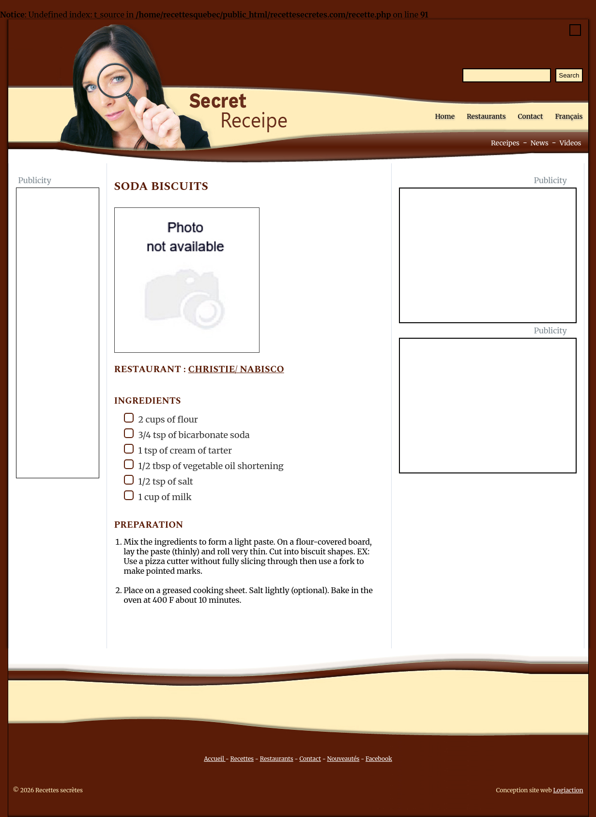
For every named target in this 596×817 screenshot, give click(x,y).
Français (568, 116)
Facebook (379, 758)
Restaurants (486, 116)
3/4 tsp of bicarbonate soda (187, 434)
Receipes (505, 143)
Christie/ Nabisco (236, 369)
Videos (570, 143)
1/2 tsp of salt (158, 481)
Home (445, 116)
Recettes (242, 758)
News (540, 143)
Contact (530, 116)
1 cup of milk (158, 496)
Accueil (215, 758)
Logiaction (568, 790)
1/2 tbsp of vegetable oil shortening (204, 465)
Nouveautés (343, 758)
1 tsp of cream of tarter (178, 450)
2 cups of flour (161, 419)
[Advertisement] (57, 334)
